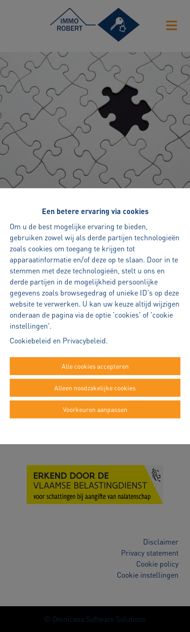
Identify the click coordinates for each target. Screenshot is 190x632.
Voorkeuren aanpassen (95, 409)
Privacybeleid (84, 340)
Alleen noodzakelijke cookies (95, 387)
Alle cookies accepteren (95, 366)
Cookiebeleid (30, 340)
